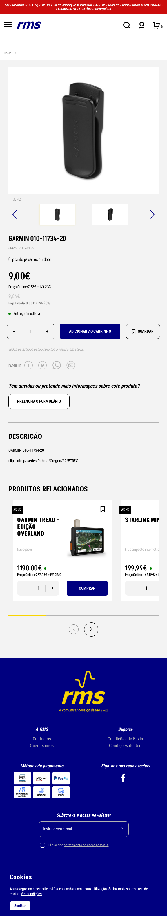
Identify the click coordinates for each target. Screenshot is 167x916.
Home (7, 53)
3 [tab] (102, 615)
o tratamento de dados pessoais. (86, 845)
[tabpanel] (57, 215)
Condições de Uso (125, 745)
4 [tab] (140, 615)
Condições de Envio (125, 739)
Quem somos (42, 745)
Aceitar (20, 905)
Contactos (42, 739)
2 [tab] (64, 615)
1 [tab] (27, 615)
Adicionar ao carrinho (90, 331)
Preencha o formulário (39, 401)
